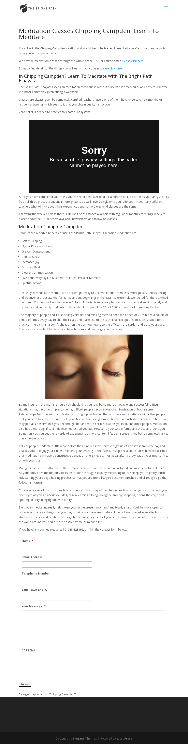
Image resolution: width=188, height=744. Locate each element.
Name (28, 541)
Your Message (34, 606)
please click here (132, 61)
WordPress (124, 738)
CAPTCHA (28, 650)
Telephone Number (36, 573)
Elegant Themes (85, 738)
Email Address (32, 557)
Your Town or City (34, 590)
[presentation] (52, 662)
